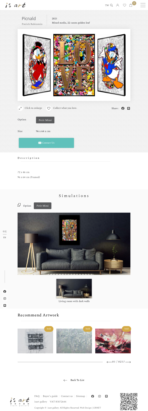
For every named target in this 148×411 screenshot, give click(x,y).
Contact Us (46, 143)
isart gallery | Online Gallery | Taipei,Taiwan (15, 5)
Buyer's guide (50, 396)
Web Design (86, 407)
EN (4, 237)
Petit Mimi (42, 206)
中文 (5, 231)
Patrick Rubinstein (32, 24)
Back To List (77, 380)
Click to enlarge (30, 108)
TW (107, 6)
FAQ (37, 396)
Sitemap (80, 396)
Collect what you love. (61, 108)
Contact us (67, 396)
